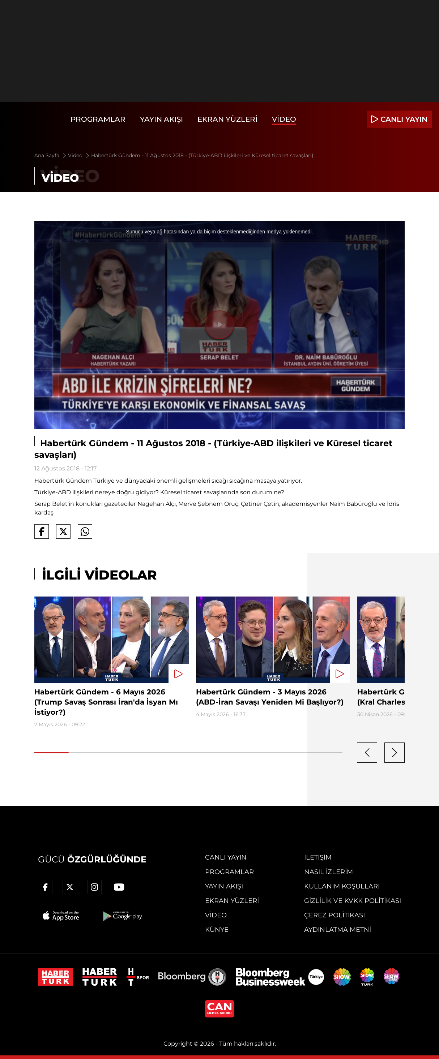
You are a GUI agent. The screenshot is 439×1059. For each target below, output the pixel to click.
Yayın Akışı (161, 119)
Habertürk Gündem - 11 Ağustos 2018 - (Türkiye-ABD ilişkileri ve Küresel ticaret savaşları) (202, 155)
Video (284, 119)
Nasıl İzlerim (328, 872)
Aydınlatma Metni (337, 930)
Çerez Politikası (334, 915)
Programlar (98, 119)
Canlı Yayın (226, 857)
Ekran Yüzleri (227, 119)
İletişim (318, 857)
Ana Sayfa (50, 155)
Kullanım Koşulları (342, 886)
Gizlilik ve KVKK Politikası (352, 901)
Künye (217, 930)
